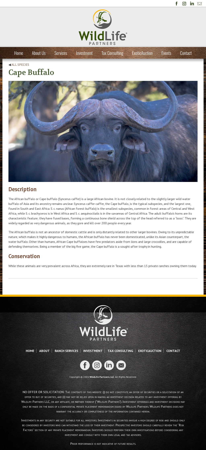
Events (166, 53)
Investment (84, 53)
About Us (39, 53)
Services (60, 53)
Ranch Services (66, 351)
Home (18, 53)
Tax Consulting (112, 53)
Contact (186, 53)
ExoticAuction (142, 53)
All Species (20, 65)
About (44, 351)
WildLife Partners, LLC (102, 376)
